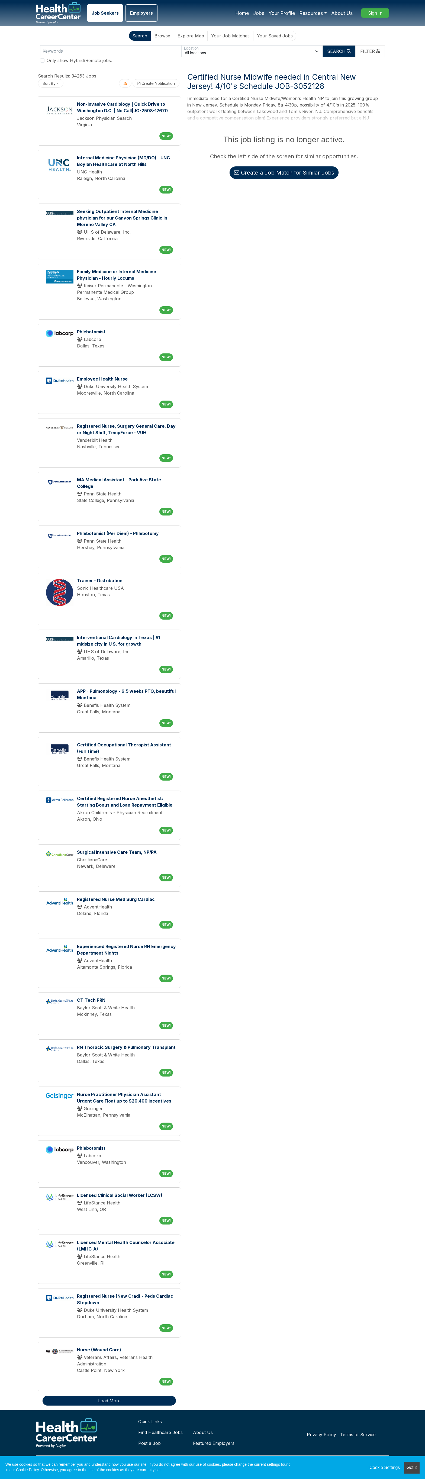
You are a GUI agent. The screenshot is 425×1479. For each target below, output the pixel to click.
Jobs (258, 13)
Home (242, 13)
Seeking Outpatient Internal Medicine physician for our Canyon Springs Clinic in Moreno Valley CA (122, 218)
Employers (141, 13)
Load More (109, 1400)
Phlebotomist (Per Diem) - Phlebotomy (118, 533)
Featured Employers (213, 1443)
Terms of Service (358, 1434)
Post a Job (149, 1443)
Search (139, 35)
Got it (412, 1467)
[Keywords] (110, 51)
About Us (342, 13)
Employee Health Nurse (102, 379)
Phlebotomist (91, 331)
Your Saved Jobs (275, 35)
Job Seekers (105, 13)
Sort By (49, 83)
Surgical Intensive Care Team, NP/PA (117, 852)
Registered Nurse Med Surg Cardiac (116, 899)
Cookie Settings (384, 1467)
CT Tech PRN (91, 1000)
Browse (162, 35)
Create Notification (156, 83)
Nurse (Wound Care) (99, 1349)
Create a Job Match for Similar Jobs (284, 172)
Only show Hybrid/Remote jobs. (79, 60)
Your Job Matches (230, 35)
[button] (370, 51)
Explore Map (191, 35)
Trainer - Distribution (100, 580)
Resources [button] (311, 13)
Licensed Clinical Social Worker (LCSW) (119, 1195)
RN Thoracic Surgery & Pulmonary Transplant (126, 1047)
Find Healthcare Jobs (160, 1432)
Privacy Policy (321, 1434)
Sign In (375, 13)
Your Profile (282, 13)
